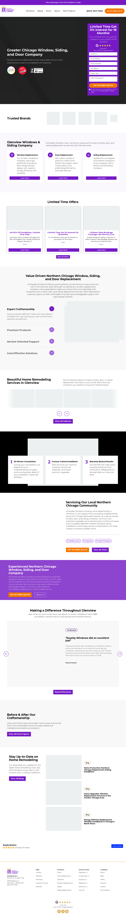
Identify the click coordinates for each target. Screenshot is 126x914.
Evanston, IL (83, 872)
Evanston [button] (87, 541)
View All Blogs (17, 778)
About (102, 865)
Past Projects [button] (70, 11)
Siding (59, 879)
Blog (102, 869)
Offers (102, 872)
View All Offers (63, 257)
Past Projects (105, 883)
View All (81, 883)
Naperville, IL (83, 876)
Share (25, 244)
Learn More (25, 250)
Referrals (39, 879)
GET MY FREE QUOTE (114, 11)
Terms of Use (105, 90)
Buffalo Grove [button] (73, 541)
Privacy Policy (60, 909)
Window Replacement (65, 876)
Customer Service (42, 876)
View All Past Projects (19, 734)
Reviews (103, 876)
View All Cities (100, 550)
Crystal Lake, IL (84, 869)
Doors (59, 865)
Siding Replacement (64, 883)
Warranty (39, 869)
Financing (39, 872)
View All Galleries (63, 421)
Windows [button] (31, 11)
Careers (103, 879)
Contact (38, 865)
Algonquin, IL (83, 865)
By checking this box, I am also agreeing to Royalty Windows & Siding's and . (103, 91)
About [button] (58, 11)
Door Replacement (64, 869)
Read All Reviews (63, 692)
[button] (59, 413)
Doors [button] (49, 11)
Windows (60, 872)
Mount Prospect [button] (103, 541)
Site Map (67, 909)
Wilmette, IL (83, 879)
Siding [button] (41, 11)
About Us (40, 595)
